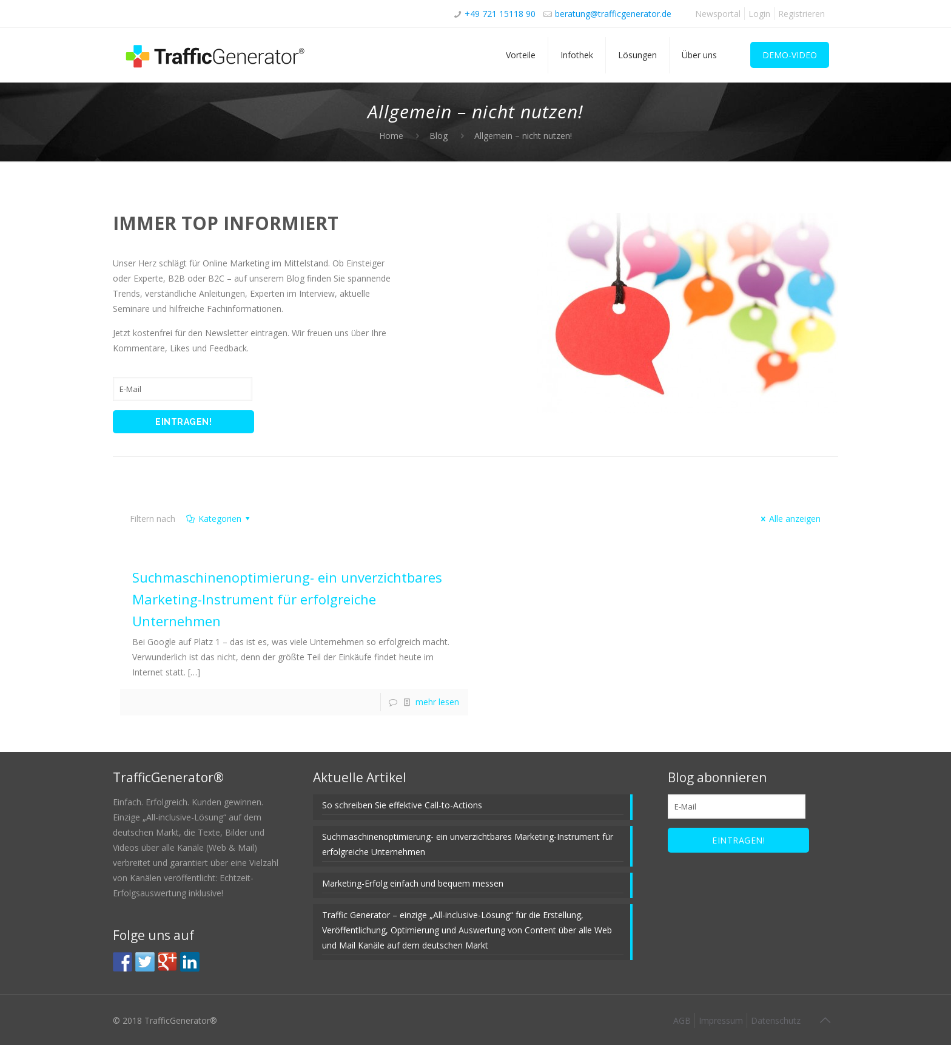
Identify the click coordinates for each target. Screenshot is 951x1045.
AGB (682, 1020)
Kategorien (218, 518)
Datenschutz (776, 1020)
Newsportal (718, 13)
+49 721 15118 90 (500, 13)
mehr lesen (437, 702)
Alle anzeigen (789, 518)
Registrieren (801, 13)
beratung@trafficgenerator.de (613, 13)
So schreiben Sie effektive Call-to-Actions (402, 805)
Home (391, 135)
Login (759, 13)
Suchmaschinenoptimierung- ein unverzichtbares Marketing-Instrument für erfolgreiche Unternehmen (287, 599)
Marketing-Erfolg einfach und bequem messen (412, 883)
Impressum (721, 1020)
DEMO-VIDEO (789, 55)
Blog (438, 135)
